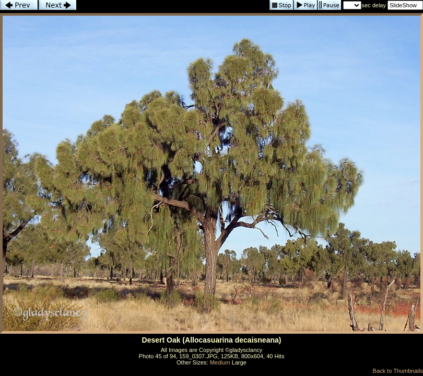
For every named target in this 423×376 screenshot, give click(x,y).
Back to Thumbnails (398, 371)
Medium (220, 362)
